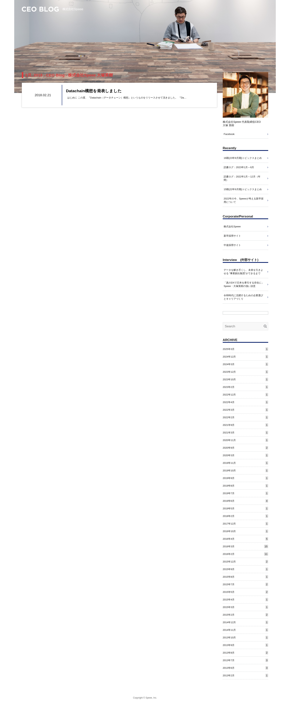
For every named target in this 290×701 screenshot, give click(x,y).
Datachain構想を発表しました (94, 91)
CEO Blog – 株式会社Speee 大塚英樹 (52, 9)
